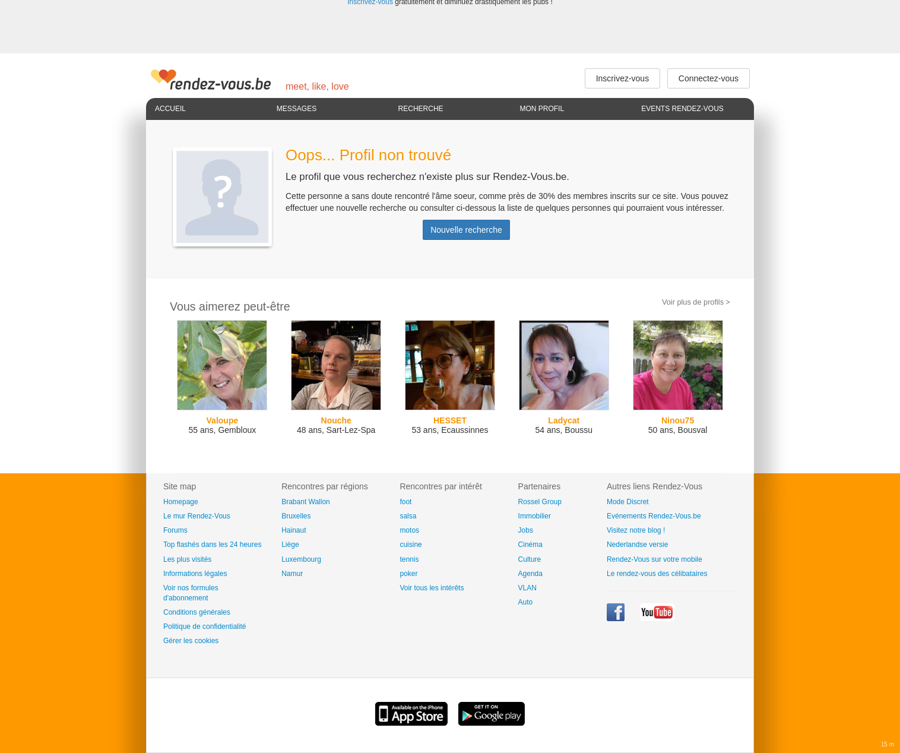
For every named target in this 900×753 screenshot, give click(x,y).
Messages (296, 109)
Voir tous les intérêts (432, 588)
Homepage (180, 502)
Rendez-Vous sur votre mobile (654, 559)
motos (409, 530)
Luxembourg (301, 559)
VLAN (527, 588)
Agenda (530, 574)
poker (408, 574)
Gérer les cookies (190, 641)
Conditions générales (196, 612)
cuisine (411, 544)
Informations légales (195, 574)
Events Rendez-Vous (682, 109)
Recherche (420, 109)
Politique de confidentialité (204, 626)
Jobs (525, 530)
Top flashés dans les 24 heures (212, 544)
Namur (292, 574)
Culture (529, 559)
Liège (290, 544)
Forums (175, 530)
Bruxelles (295, 516)
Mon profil (541, 109)
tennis (409, 559)
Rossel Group (540, 502)
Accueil (170, 109)
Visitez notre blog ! (636, 530)
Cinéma (530, 544)
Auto (525, 602)
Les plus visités (187, 559)
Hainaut (293, 530)
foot (405, 502)
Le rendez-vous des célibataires (657, 574)
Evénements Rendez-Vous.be (654, 516)
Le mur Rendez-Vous (196, 516)
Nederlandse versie (637, 544)
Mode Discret (628, 502)
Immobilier (534, 516)
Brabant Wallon (305, 502)
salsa (408, 516)
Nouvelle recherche (466, 230)
